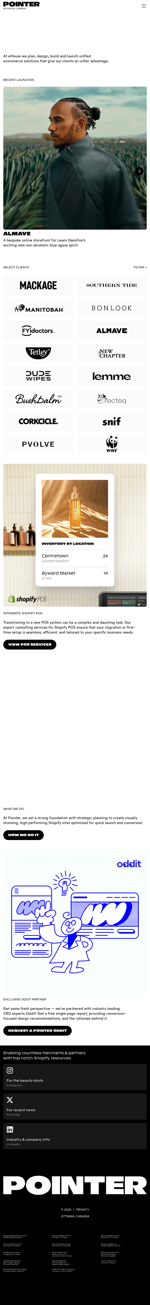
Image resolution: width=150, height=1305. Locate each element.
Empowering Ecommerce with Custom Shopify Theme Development (110, 1254)
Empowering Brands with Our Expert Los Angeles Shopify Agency (61, 1262)
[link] (21, 6)
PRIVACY (82, 1209)
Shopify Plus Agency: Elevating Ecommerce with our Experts (63, 1270)
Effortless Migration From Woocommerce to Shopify (61, 1245)
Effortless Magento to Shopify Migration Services (110, 1245)
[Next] (139, 171)
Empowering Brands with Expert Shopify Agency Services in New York (12, 1262)
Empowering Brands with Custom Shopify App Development (15, 1236)
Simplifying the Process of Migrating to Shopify (12, 1253)
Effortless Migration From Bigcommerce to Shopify (110, 1236)
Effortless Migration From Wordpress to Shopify (61, 1236)
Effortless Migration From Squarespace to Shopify (12, 1245)
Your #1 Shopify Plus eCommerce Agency (108, 1261)
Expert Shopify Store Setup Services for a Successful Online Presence (62, 1254)
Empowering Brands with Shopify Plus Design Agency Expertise (15, 1270)
